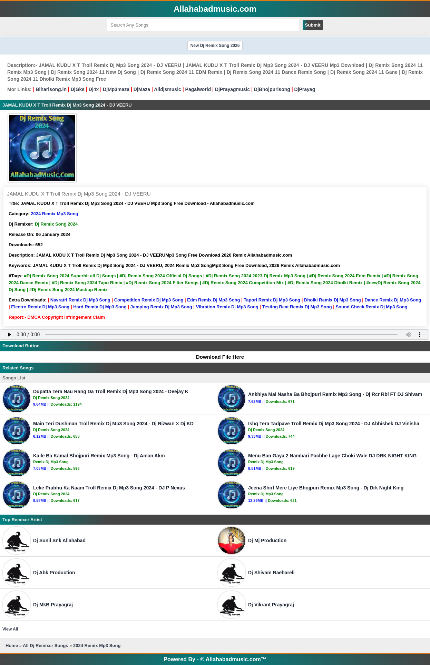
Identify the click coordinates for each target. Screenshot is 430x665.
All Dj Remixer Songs (45, 645)
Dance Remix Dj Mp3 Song (393, 299)
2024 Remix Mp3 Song (54, 213)
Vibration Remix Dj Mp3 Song (227, 306)
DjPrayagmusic (232, 89)
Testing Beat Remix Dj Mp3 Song (297, 306)
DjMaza (142, 89)
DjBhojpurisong (272, 89)
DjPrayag (304, 89)
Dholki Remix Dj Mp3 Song (332, 299)
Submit (313, 25)
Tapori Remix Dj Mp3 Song (272, 299)
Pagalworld (198, 89)
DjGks (78, 89)
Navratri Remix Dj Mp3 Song (80, 299)
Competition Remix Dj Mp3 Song (149, 299)
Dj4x (94, 89)
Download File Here (216, 357)
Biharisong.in (51, 89)
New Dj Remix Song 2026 (215, 45)
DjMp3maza (116, 89)
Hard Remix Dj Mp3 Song (100, 306)
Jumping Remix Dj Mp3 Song (161, 306)
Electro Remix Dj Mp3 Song (40, 306)
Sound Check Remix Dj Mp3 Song (371, 306)
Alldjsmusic (167, 89)
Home (12, 645)
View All (10, 629)
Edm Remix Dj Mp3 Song (213, 299)
